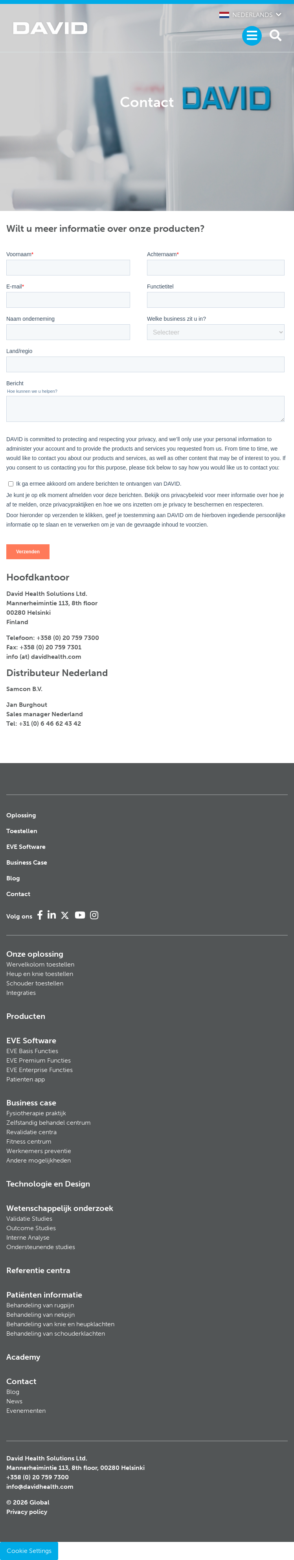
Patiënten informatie (44, 1294)
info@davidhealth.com (40, 1486)
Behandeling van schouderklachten (55, 1333)
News (14, 1401)
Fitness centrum (28, 1141)
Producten (25, 1016)
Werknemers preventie (38, 1151)
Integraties (21, 992)
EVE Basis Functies (32, 1051)
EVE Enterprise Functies (39, 1070)
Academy (23, 1357)
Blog (13, 878)
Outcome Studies (31, 1228)
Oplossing (21, 815)
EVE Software (26, 846)
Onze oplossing (34, 954)
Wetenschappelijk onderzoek (59, 1208)
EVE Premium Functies (38, 1060)
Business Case (26, 862)
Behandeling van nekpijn (40, 1314)
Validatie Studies (29, 1218)
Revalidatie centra (31, 1132)
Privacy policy (26, 1512)
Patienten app (25, 1079)
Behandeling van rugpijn (40, 1305)
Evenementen (26, 1410)
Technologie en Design (48, 1183)
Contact (18, 894)
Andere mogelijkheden (38, 1160)
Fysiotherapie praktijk (36, 1113)
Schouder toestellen (34, 983)
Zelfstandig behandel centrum (48, 1122)
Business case (31, 1102)
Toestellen (21, 831)
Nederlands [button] (246, 14)
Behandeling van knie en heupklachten (60, 1324)
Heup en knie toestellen (39, 974)
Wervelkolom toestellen (40, 964)
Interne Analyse (28, 1237)
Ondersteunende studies (40, 1247)
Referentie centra (38, 1270)
